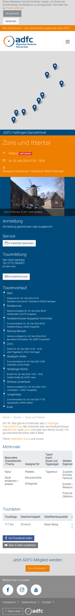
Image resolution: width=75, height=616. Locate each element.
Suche (17, 417)
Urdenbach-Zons (20, 438)
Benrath (12, 429)
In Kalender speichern (19, 243)
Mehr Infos (9, 266)
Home (6, 417)
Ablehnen (10, 21)
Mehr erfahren (15, 8)
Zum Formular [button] (37, 568)
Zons (27, 429)
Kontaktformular (16, 276)
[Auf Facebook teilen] (18, 538)
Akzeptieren (12, 13)
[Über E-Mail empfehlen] (20, 545)
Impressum (11, 602)
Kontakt (48, 602)
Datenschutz (31, 602)
